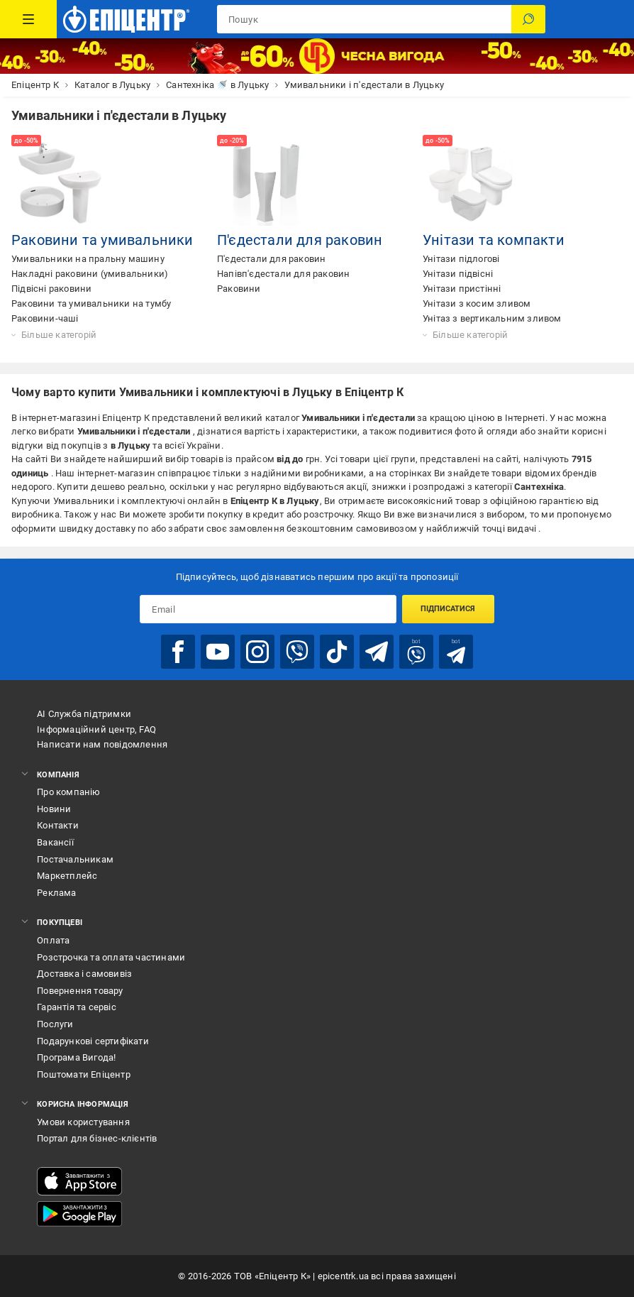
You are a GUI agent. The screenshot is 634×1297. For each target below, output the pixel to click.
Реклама (56, 892)
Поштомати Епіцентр (83, 1074)
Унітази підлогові (461, 258)
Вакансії (55, 842)
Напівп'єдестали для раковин (283, 273)
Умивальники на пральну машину (88, 258)
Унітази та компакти (494, 239)
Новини (54, 809)
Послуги (55, 1024)
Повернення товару (80, 990)
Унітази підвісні (458, 273)
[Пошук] (528, 19)
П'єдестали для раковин (299, 239)
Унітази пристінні (462, 288)
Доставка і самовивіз (84, 973)
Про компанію (68, 792)
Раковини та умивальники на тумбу (91, 303)
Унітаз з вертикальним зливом (492, 318)
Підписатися (448, 608)
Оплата (53, 940)
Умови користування (83, 1122)
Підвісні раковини (51, 288)
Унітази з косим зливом (476, 303)
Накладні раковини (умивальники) (89, 273)
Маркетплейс (67, 875)
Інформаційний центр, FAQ (96, 729)
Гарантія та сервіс (76, 1007)
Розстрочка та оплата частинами (111, 957)
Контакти (58, 825)
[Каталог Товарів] (28, 19)
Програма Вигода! (76, 1057)
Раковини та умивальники (102, 239)
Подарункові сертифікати (93, 1041)
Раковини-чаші (45, 318)
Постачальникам (75, 859)
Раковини (239, 288)
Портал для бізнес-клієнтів (97, 1138)
